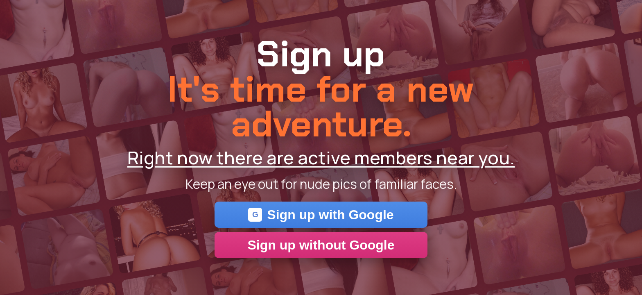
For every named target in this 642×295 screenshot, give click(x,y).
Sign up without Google (320, 245)
